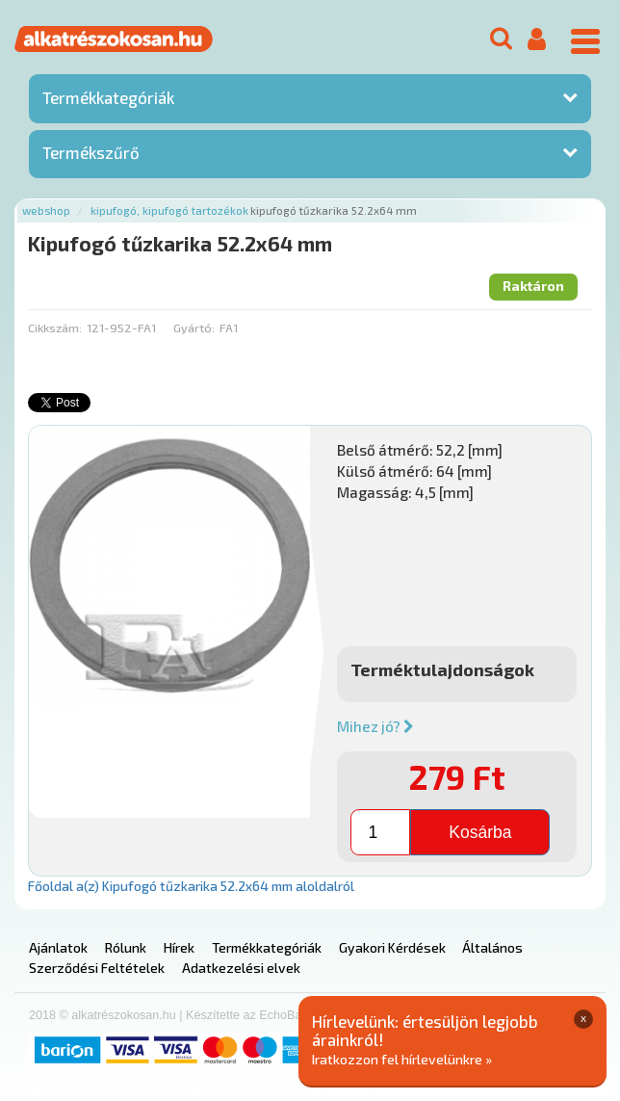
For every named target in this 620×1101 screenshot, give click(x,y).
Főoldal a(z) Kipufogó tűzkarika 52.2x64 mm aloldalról (191, 886)
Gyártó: (194, 327)
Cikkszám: (55, 327)
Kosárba (480, 832)
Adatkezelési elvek (241, 967)
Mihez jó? (375, 726)
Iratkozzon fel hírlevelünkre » (402, 1059)
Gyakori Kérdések (392, 947)
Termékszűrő (91, 152)
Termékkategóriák (108, 97)
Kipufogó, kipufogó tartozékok (169, 210)
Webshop (46, 210)
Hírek (179, 947)
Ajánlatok (58, 947)
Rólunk (125, 947)
